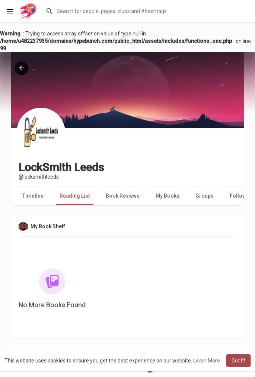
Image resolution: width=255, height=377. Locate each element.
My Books (167, 196)
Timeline (33, 196)
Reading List (75, 196)
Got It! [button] (238, 361)
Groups (204, 196)
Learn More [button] (206, 361)
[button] (145, 11)
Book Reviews (123, 196)
